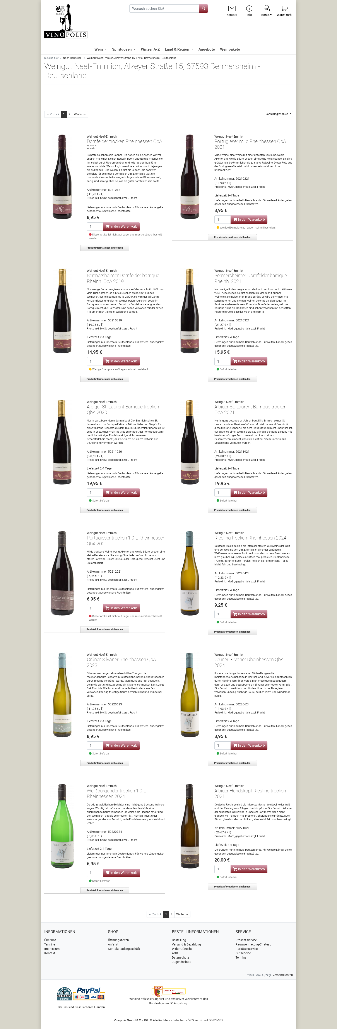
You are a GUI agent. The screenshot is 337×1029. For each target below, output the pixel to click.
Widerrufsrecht (182, 949)
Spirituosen (122, 49)
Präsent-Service (246, 940)
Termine (49, 944)
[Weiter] (80, 114)
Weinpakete (230, 49)
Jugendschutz (181, 962)
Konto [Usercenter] (266, 10)
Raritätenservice (247, 949)
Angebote (206, 49)
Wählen (277, 114)
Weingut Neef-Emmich (102, 136)
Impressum (52, 949)
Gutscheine (243, 953)
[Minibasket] (284, 10)
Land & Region (177, 49)
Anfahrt (113, 944)
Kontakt (49, 953)
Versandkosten (282, 975)
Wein (99, 49)
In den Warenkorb (121, 226)
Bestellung (179, 940)
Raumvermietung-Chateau (253, 944)
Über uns (50, 940)
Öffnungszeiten (118, 940)
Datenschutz (180, 957)
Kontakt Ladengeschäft (124, 949)
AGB (175, 953)
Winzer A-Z (150, 49)
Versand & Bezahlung (186, 944)
